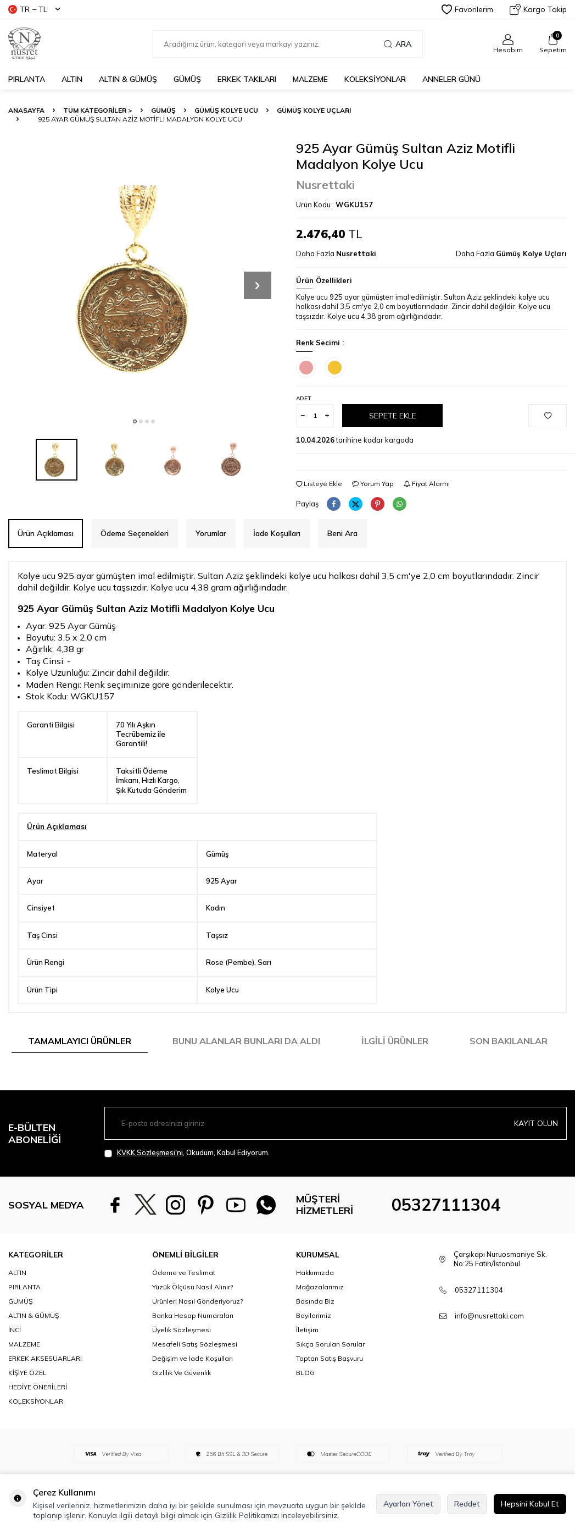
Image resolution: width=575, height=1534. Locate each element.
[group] (144, 276)
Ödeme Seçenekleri (135, 533)
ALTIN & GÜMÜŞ (128, 79)
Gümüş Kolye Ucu (226, 110)
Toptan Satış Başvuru (329, 1358)
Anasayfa (26, 110)
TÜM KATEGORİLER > (97, 110)
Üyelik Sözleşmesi (181, 1330)
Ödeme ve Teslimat (183, 1272)
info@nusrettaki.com (489, 1315)
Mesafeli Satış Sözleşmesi (194, 1344)
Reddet (467, 1504)
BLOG (305, 1373)
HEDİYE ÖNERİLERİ (37, 1387)
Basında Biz (315, 1301)
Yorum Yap (373, 483)
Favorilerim (467, 9)
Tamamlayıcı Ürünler (79, 1040)
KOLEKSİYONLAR (375, 79)
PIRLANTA (26, 79)
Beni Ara (342, 533)
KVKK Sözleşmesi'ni (150, 1152)
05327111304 (446, 1204)
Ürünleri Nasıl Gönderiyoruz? (197, 1301)
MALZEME (310, 79)
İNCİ (14, 1330)
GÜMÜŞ (187, 79)
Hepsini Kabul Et (530, 1504)
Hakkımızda (315, 1272)
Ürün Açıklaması (46, 533)
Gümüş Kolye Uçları (314, 110)
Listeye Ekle (319, 483)
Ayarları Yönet (408, 1504)
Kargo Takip (538, 9)
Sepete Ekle (392, 416)
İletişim (307, 1330)
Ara (397, 44)
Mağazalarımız (320, 1287)
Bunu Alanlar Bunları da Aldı (246, 1040)
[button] (135, 421)
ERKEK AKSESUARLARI (45, 1358)
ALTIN (72, 79)
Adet (303, 398)
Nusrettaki (325, 185)
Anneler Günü (451, 79)
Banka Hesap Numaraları (192, 1315)
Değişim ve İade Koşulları (192, 1358)
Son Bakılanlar (509, 1040)
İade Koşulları (276, 533)
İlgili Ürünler (394, 1040)
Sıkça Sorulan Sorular (330, 1344)
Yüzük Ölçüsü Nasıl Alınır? (192, 1287)
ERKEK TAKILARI (246, 79)
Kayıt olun (536, 1123)
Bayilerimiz (313, 1315)
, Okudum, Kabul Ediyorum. (187, 1152)
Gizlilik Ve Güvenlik (181, 1373)
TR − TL (34, 9)
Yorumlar (211, 533)
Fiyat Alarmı (427, 483)
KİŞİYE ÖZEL (27, 1373)
